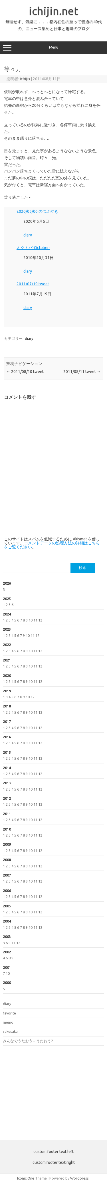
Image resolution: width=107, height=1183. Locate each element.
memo (8, 1022)
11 (35, 620)
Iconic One (25, 1178)
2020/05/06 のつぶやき (37, 211)
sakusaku (10, 1031)
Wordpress (79, 1178)
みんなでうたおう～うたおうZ (28, 1041)
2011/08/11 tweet (82, 371)
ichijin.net (53, 11)
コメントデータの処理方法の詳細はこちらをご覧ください (52, 545)
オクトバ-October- (33, 247)
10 (31, 620)
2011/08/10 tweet (25, 371)
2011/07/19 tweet (33, 284)
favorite (9, 1013)
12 (40, 620)
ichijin (25, 79)
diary (27, 235)
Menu (53, 48)
